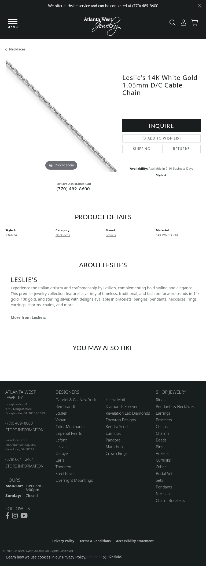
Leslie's (111, 235)
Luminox (113, 433)
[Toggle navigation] (12, 24)
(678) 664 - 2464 (19, 459)
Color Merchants (70, 426)
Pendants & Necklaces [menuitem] (175, 406)
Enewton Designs (121, 419)
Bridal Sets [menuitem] (165, 473)
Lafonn (62, 440)
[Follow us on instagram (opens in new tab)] (15, 516)
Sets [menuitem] (159, 480)
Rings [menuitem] (160, 399)
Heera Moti (115, 399)
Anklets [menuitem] (162, 453)
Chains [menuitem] (162, 426)
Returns (181, 149)
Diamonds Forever (122, 406)
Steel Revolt (66, 473)
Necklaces (17, 49)
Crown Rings (116, 453)
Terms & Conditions (95, 541)
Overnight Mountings (74, 480)
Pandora (113, 440)
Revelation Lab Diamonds (128, 413)
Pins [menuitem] (159, 446)
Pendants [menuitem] (164, 487)
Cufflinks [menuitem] (163, 460)
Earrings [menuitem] (163, 413)
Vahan (61, 419)
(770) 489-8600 (73, 188)
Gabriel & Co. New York (76, 399)
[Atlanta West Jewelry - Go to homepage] (102, 25)
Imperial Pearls (69, 433)
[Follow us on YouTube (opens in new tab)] (24, 516)
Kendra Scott (117, 426)
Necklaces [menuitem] (164, 493)
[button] (171, 23)
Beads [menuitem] (161, 440)
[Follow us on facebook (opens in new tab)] (7, 516)
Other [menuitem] (161, 466)
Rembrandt (65, 406)
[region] (61, 115)
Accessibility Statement (135, 541)
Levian (61, 446)
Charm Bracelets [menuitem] (170, 500)
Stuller (61, 413)
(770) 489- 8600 (19, 423)
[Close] (199, 5)
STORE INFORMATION (24, 429)
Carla (60, 460)
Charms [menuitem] (163, 433)
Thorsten (63, 466)
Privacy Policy (63, 541)
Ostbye (62, 453)
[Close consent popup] (104, 557)
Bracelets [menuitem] (164, 419)
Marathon (114, 446)
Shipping (141, 149)
